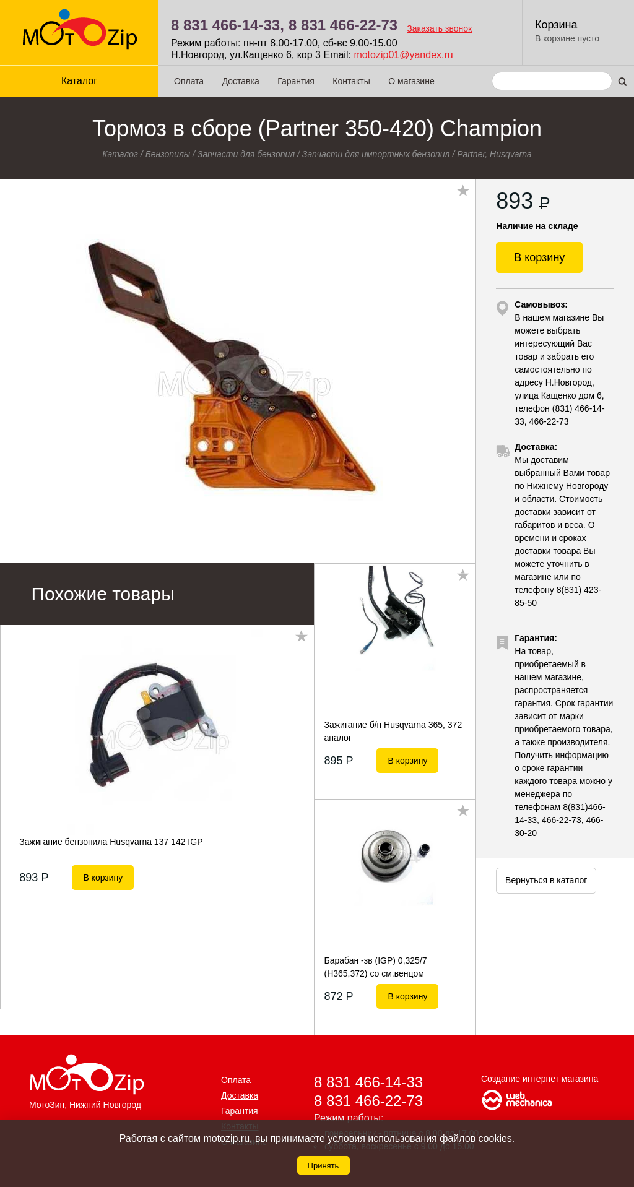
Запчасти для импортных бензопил (376, 154)
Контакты (351, 81)
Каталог (79, 81)
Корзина (556, 25)
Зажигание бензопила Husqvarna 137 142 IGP (110, 842)
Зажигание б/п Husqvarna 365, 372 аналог (393, 731)
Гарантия (296, 81)
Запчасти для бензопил (246, 154)
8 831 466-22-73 (343, 25)
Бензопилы (168, 154)
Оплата (189, 81)
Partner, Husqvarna (494, 154)
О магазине (411, 81)
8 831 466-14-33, (227, 25)
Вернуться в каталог (546, 880)
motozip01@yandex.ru (403, 55)
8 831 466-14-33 (368, 1082)
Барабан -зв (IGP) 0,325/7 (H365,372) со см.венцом (375, 967)
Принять (323, 1165)
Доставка (240, 81)
